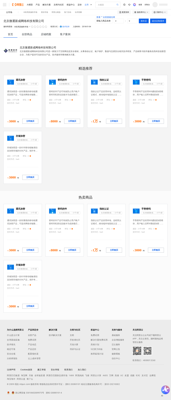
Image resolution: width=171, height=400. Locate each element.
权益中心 (71, 4)
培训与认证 (75, 349)
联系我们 (68, 369)
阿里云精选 (56, 12)
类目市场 (44, 12)
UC (121, 375)
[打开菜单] (4, 4)
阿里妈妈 (79, 375)
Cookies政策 (26, 369)
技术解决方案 (55, 335)
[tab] (10, 34)
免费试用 (32, 340)
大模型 (30, 4)
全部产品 (32, 335)
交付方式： (11, 103)
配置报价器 (33, 354)
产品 (38, 4)
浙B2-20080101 (72, 384)
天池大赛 (74, 344)
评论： (25, 100)
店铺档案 (46, 34)
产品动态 (32, 344)
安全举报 (55, 369)
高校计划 (95, 344)
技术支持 (64, 26)
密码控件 (62, 80)
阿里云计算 (96, 375)
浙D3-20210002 (112, 384)
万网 (111, 375)
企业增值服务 (118, 340)
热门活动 (67, 12)
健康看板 (116, 354)
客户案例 (65, 34)
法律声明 (11, 369)
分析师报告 (12, 358)
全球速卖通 (39, 375)
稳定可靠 (11, 349)
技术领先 (11, 344)
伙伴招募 (78, 12)
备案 (140, 5)
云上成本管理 (34, 358)
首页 (10, 34)
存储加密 (20, 136)
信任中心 (116, 358)
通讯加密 (20, 80)
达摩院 (152, 375)
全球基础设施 (13, 340)
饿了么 (30, 379)
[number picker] (133, 21)
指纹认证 (104, 80)
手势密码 (146, 80)
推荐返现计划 (97, 354)
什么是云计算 (13, 335)
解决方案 (47, 4)
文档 (72, 335)
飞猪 (87, 375)
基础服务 (116, 335)
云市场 (88, 4)
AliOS (105, 375)
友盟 (127, 375)
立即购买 (30, 121)
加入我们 (82, 369)
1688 (71, 375)
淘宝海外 (11, 379)
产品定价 (32, 349)
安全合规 (11, 354)
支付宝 (145, 375)
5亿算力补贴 (96, 349)
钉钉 (138, 375)
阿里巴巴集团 (13, 375)
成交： (9, 100)
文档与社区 (59, 4)
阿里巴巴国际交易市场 (56, 375)
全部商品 (27, 34)
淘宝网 (24, 375)
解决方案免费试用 (99, 340)
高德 (117, 375)
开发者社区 (75, 340)
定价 (80, 4)
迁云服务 (116, 344)
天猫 (31, 375)
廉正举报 (41, 369)
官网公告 (116, 349)
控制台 (147, 5)
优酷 (132, 375)
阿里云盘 (21, 379)
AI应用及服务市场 (30, 12)
